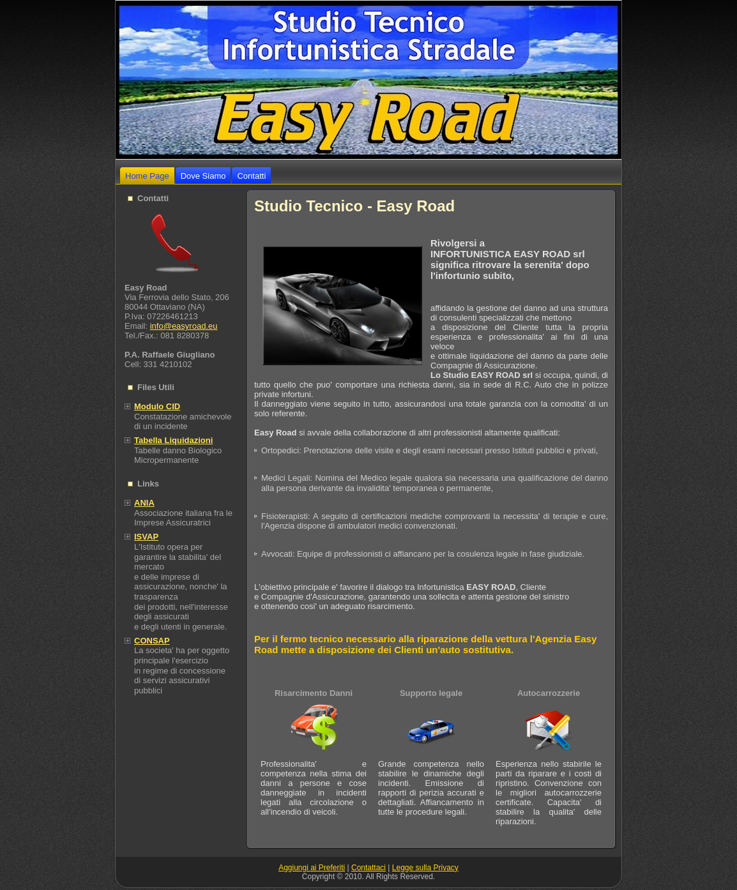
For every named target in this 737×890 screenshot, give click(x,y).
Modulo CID (157, 406)
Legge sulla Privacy (425, 867)
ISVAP (146, 536)
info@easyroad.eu (184, 326)
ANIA (144, 503)
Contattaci (368, 867)
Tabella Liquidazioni (173, 440)
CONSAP (152, 640)
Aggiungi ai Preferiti (311, 867)
